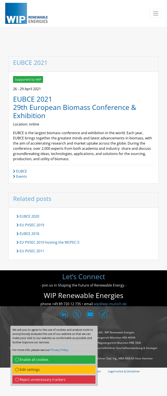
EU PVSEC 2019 (30, 225)
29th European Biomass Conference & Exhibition (74, 111)
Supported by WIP (28, 79)
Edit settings (27, 369)
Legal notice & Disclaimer (124, 371)
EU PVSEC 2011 (30, 251)
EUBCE (20, 171)
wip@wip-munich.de (110, 303)
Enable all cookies (31, 359)
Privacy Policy (59, 350)
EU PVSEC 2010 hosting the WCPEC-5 (48, 242)
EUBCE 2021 (32, 99)
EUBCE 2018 (28, 233)
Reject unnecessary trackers (40, 379)
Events (20, 176)
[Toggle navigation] (156, 13)
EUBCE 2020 (28, 216)
